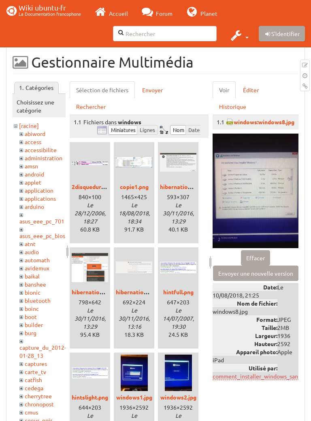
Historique (232, 106)
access (33, 141)
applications (40, 198)
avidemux (37, 268)
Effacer (255, 258)
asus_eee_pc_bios (42, 235)
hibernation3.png (138, 292)
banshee (35, 284)
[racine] (29, 125)
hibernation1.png (182, 186)
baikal (32, 276)
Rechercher (91, 106)
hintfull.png (178, 292)
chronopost (39, 404)
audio (32, 251)
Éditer (251, 90)
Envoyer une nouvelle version (255, 273)
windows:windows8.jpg (264, 121)
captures (36, 363)
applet (33, 182)
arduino (34, 206)
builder (34, 324)
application (39, 190)
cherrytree (38, 396)
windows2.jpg (178, 397)
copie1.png (134, 186)
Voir (224, 90)
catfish (33, 379)
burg (30, 332)
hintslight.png (90, 397)
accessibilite (41, 149)
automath (37, 260)
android (34, 174)
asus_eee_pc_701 (41, 221)
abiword (35, 133)
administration (43, 158)
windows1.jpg (134, 397)
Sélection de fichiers (102, 90)
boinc (32, 308)
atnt (30, 243)
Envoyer (152, 90)
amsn (31, 166)
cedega (34, 387)
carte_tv (35, 371)
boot (31, 316)
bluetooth (38, 300)
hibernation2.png (94, 292)
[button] (239, 35)
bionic (32, 292)
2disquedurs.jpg (92, 186)
